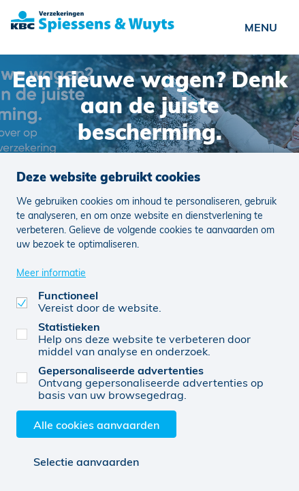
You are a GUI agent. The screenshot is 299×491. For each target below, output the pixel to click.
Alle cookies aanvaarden (96, 424)
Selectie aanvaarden (86, 461)
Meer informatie (51, 272)
